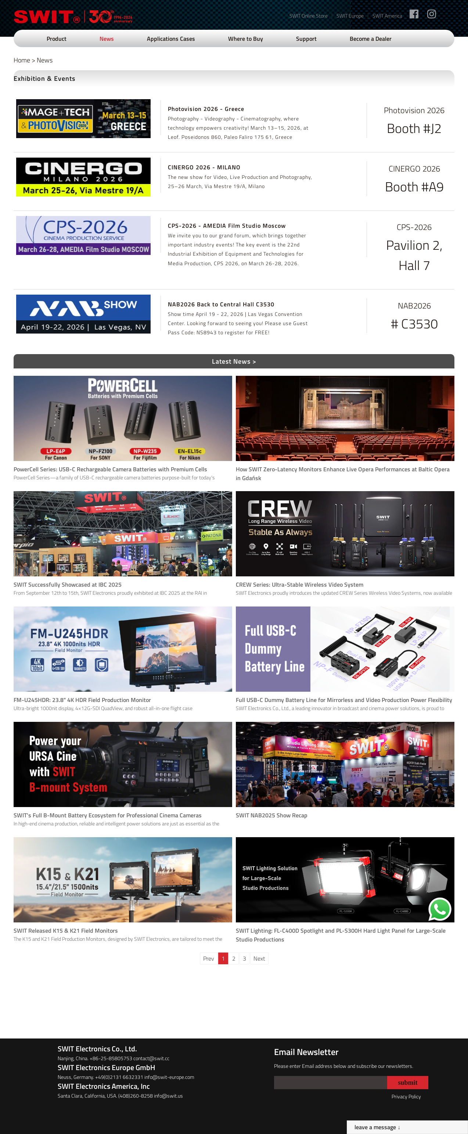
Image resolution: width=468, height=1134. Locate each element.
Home (22, 60)
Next (259, 958)
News (107, 38)
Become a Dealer (371, 38)
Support (306, 38)
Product (56, 38)
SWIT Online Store (308, 15)
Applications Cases (171, 38)
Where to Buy (245, 38)
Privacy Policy (406, 1096)
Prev (208, 958)
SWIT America (387, 15)
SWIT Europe (350, 15)
